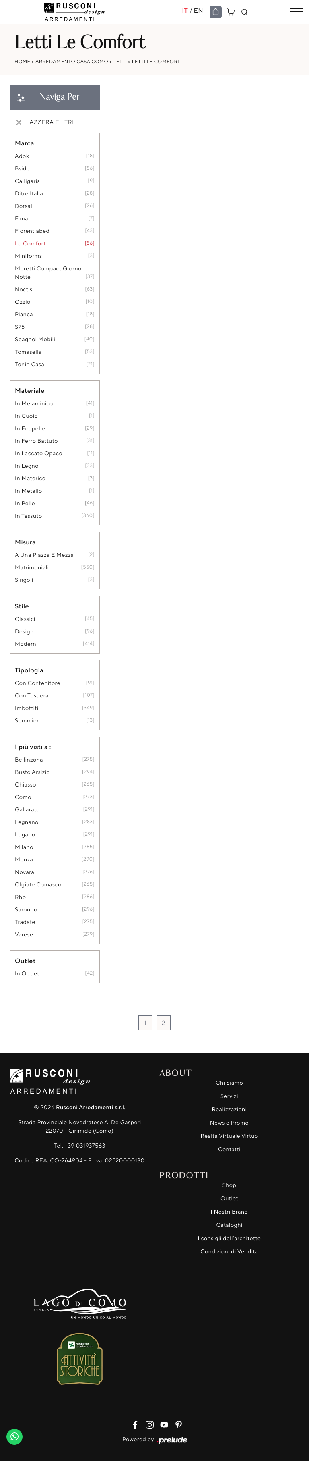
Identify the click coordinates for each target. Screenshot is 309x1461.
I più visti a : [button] (33, 747)
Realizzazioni (229, 1109)
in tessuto (28, 516)
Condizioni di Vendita (229, 1251)
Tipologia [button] (29, 670)
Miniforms (28, 256)
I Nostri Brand (229, 1211)
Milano (24, 847)
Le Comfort (30, 243)
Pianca (24, 314)
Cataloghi (229, 1225)
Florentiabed (32, 231)
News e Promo (229, 1122)
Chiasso (25, 784)
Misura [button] (25, 542)
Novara (24, 872)
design (24, 631)
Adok (22, 156)
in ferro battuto (36, 441)
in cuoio (26, 416)
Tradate (25, 922)
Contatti (229, 1149)
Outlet (229, 1198)
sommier (27, 720)
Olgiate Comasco (38, 884)
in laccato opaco (38, 453)
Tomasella (28, 352)
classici (25, 619)
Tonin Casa (29, 364)
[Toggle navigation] (296, 12)
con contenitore (37, 683)
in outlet (27, 973)
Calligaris (27, 181)
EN (198, 10)
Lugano (25, 834)
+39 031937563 (85, 1145)
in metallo (28, 491)
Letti (120, 61)
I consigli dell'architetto (229, 1238)
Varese (24, 934)
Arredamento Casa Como (71, 61)
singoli (24, 580)
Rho (20, 897)
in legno (27, 466)
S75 (20, 327)
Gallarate (27, 809)
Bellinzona (29, 759)
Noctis (24, 289)
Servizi (229, 1096)
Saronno (26, 909)
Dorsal (23, 206)
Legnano (27, 822)
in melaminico (34, 403)
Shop (229, 1185)
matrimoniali (32, 567)
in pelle (25, 503)
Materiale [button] (30, 390)
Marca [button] (24, 143)
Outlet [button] (25, 961)
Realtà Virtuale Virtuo (229, 1136)
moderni (26, 644)
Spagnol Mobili (35, 339)
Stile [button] (22, 606)
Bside (22, 168)
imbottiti (27, 708)
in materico (30, 478)
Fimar (22, 218)
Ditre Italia (29, 193)
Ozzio (23, 302)
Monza (24, 859)
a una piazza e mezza (44, 555)
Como (23, 797)
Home (22, 61)
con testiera (32, 695)
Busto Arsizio (32, 772)
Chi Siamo (229, 1082)
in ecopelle (30, 428)
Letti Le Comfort (156, 61)
